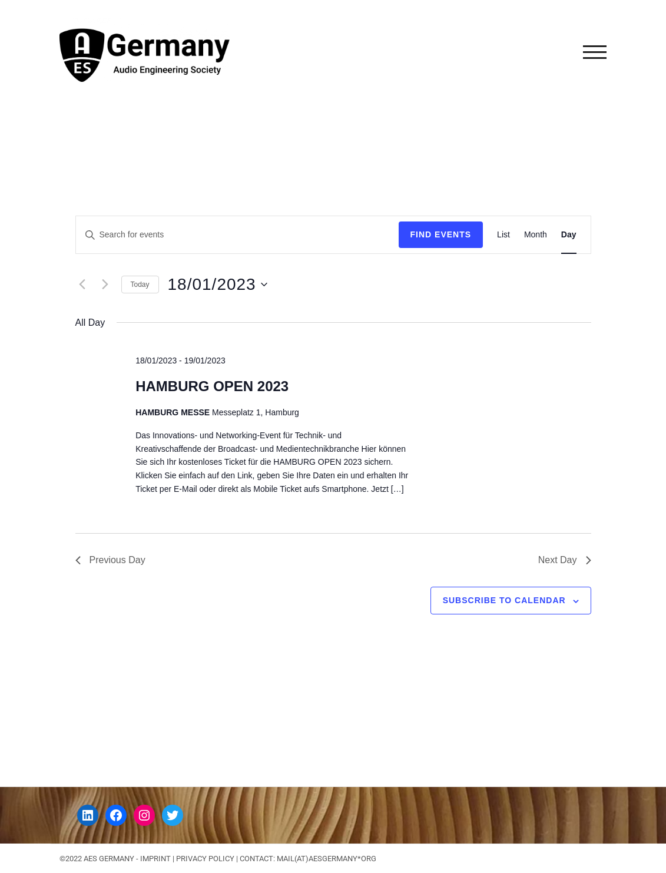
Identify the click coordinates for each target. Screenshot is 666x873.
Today (140, 284)
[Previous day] (82, 284)
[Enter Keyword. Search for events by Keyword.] (237, 234)
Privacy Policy (205, 858)
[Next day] (105, 284)
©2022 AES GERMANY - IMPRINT (115, 858)
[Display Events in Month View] (535, 234)
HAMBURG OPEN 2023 (212, 386)
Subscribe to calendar (504, 600)
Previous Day (110, 560)
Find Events (441, 234)
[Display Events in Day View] (568, 234)
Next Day (564, 560)
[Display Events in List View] (503, 234)
